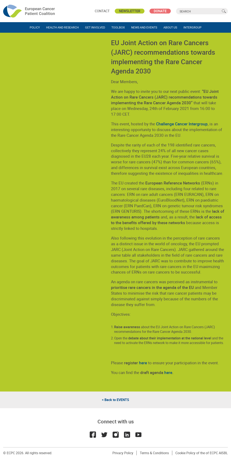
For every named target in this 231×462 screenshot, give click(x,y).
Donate (160, 11)
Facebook (93, 434)
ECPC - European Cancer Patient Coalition (29, 11)
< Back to (115, 399)
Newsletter (129, 11)
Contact (102, 11)
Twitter (104, 434)
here (168, 372)
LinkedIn (127, 434)
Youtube (138, 434)
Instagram (115, 434)
